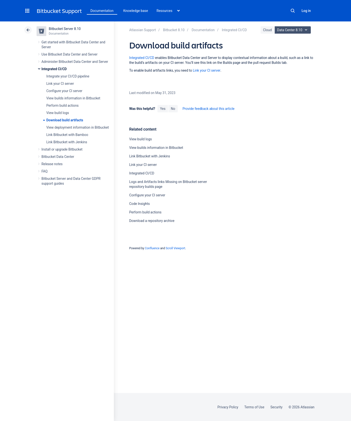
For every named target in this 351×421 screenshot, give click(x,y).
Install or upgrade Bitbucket (61, 149)
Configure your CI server (64, 91)
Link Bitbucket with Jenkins (66, 142)
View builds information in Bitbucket (73, 98)
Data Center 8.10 (293, 30)
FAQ (44, 171)
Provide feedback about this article (208, 109)
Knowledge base (135, 11)
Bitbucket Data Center (57, 157)
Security (276, 407)
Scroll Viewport (175, 248)
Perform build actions (62, 105)
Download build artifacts (64, 120)
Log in (306, 11)
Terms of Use (254, 407)
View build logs (57, 113)
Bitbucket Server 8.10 (65, 29)
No (173, 109)
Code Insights (139, 204)
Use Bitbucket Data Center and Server (69, 54)
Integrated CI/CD (54, 69)
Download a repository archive (152, 221)
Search (293, 11)
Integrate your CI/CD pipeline (67, 76)
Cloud (267, 30)
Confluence (152, 248)
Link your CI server (60, 84)
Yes (162, 109)
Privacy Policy (227, 407)
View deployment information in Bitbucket (77, 127)
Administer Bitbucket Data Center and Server (74, 62)
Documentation (102, 11)
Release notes (52, 164)
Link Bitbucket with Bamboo (67, 135)
